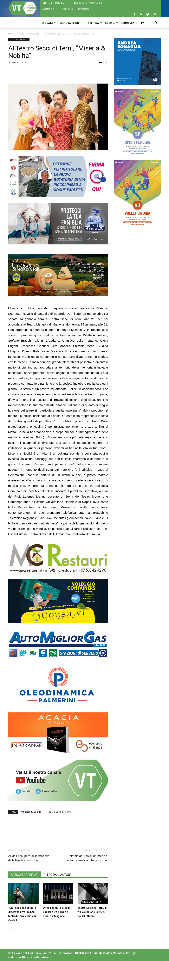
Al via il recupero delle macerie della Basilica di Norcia (28, 858)
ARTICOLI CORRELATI (25, 874)
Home (11, 33)
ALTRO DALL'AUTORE (58, 874)
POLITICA (95, 22)
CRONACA (48, 22)
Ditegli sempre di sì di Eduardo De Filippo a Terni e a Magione (56, 912)
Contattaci (67, 8)
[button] (156, 23)
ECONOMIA (129, 22)
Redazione (83, 8)
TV (142, 22)
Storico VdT (50, 8)
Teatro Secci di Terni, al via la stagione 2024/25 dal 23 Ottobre (92, 912)
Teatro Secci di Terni (59, 811)
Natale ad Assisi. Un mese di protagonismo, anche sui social (87, 858)
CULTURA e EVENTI (72, 22)
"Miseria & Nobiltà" (32, 811)
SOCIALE (111, 22)
